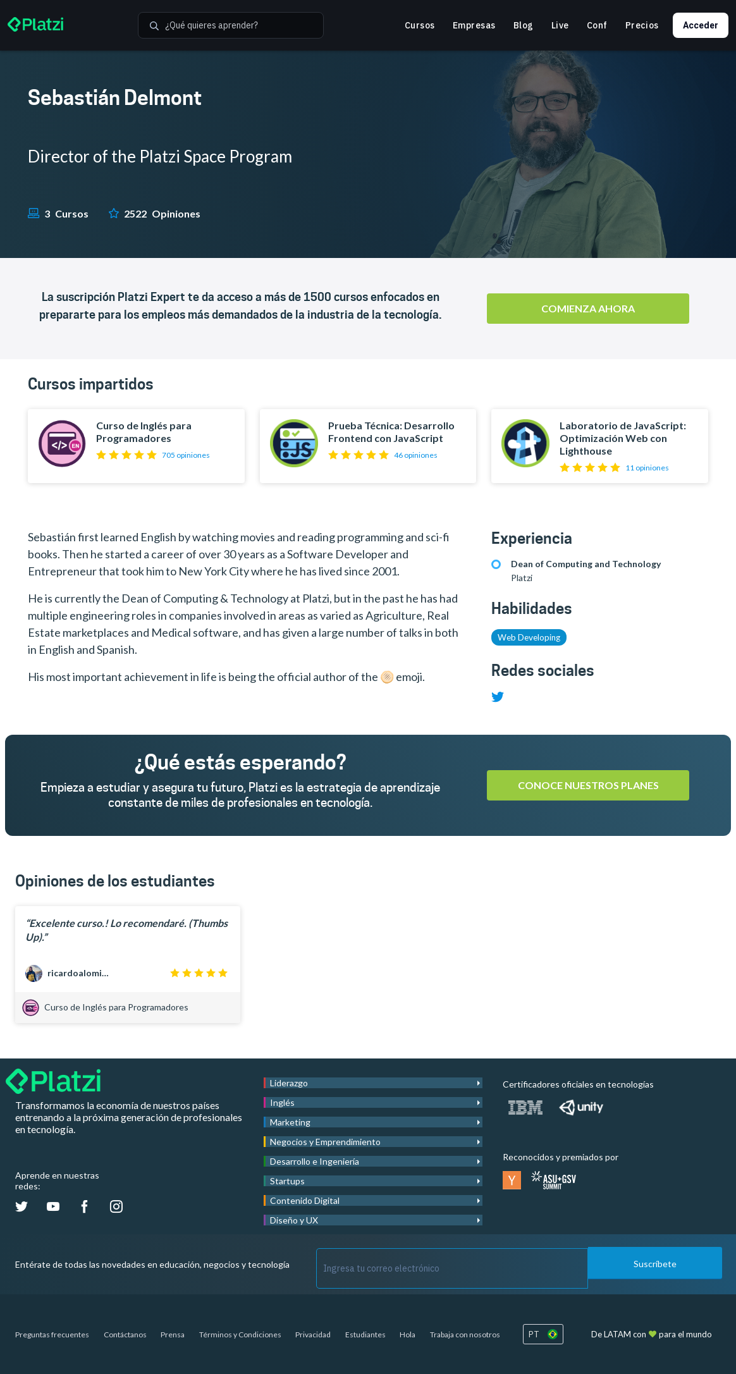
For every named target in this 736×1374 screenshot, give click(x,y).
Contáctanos (125, 1334)
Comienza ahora (588, 308)
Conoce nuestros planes (588, 785)
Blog (523, 25)
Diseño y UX (294, 1220)
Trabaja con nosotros (465, 1334)
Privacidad (313, 1334)
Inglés (282, 1102)
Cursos (420, 25)
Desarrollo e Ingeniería (314, 1161)
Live (560, 25)
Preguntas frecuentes (52, 1334)
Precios (642, 25)
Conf (597, 25)
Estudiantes (365, 1334)
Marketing (290, 1122)
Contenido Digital (305, 1200)
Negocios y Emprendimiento (325, 1141)
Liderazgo (289, 1082)
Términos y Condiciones (240, 1334)
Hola (407, 1334)
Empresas (474, 25)
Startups (287, 1180)
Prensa (173, 1334)
